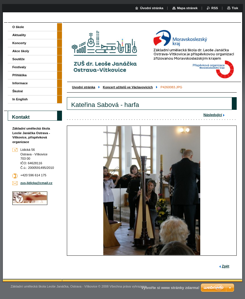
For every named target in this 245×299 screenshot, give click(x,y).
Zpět (225, 266)
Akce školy (20, 51)
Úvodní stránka (151, 8)
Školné (17, 91)
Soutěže (18, 59)
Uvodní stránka (83, 87)
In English (20, 99)
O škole (18, 27)
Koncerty (19, 43)
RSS (214, 8)
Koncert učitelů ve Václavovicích (128, 87)
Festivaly (19, 67)
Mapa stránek (187, 8)
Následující (212, 115)
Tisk (235, 8)
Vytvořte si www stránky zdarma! (170, 288)
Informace (20, 83)
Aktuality (19, 35)
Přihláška (19, 75)
